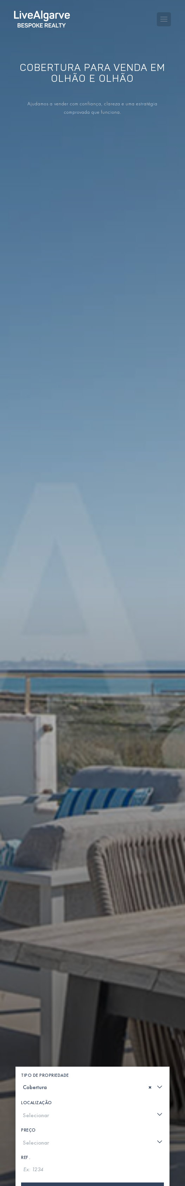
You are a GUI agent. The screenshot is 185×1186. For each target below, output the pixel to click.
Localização (36, 1037)
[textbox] (25, 1021)
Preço (28, 1064)
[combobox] (92, 1021)
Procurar (92, 1124)
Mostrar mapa (92, 1147)
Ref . (26, 1092)
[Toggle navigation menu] (164, 14)
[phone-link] (57, 1175)
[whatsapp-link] (78, 1175)
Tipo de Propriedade (45, 1010)
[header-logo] (42, 14)
